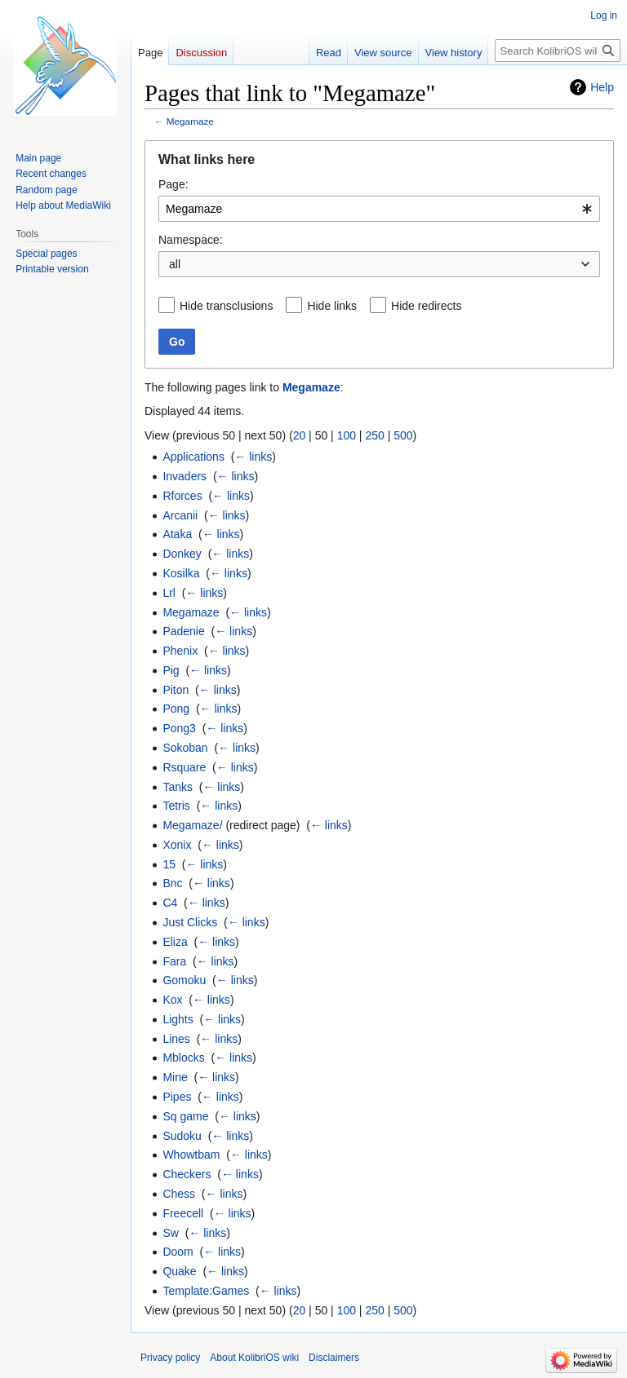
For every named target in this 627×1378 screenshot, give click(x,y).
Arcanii (180, 515)
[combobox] (379, 209)
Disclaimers (334, 1357)
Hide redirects (426, 305)
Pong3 (178, 728)
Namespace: (190, 239)
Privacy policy (170, 1357)
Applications (193, 456)
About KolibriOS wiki (254, 1357)
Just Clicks (189, 922)
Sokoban (184, 747)
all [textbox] (174, 264)
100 (346, 435)
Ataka (177, 534)
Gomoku (184, 980)
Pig (170, 670)
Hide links (332, 305)
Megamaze (190, 121)
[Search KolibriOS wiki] (557, 50)
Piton (175, 689)
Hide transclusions (226, 305)
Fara (174, 961)
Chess (178, 1193)
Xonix (176, 844)
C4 (169, 902)
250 (374, 435)
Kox (172, 999)
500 (403, 435)
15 (169, 864)
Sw (170, 1232)
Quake (179, 1271)
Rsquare (184, 767)
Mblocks (183, 1057)
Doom (177, 1251)
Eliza (174, 941)
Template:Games (205, 1290)
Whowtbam (191, 1154)
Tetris (175, 805)
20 (299, 435)
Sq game (185, 1116)
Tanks (177, 786)
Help (602, 87)
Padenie (183, 631)
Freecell (182, 1213)
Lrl (169, 592)
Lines (175, 1038)
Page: (173, 184)
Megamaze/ (192, 825)
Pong (175, 708)
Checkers (186, 1174)
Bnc (172, 883)
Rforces (182, 495)
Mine (174, 1077)
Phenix (180, 650)
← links (253, 456)
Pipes (176, 1096)
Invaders (184, 476)
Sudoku (181, 1135)
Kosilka (180, 573)
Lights (177, 1019)
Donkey (181, 553)
